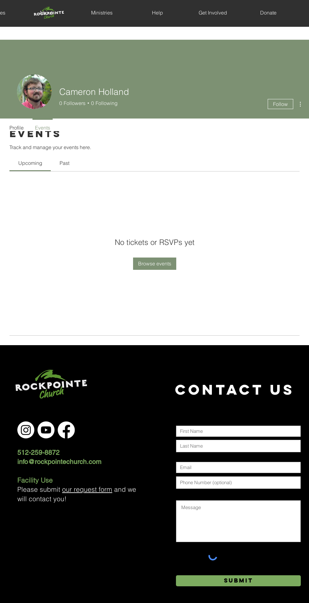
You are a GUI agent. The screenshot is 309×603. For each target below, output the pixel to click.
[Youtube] (46, 429)
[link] (30, 163)
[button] (46, 12)
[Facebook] (66, 429)
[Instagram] (25, 429)
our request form (87, 489)
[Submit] (238, 580)
